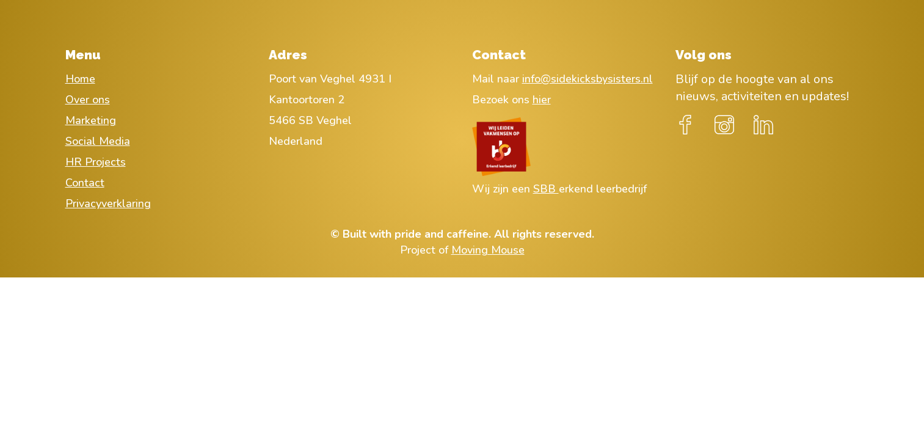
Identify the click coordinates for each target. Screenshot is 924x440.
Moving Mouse (488, 250)
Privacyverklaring (108, 203)
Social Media (97, 141)
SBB (546, 189)
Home (80, 79)
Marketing (90, 120)
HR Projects (95, 162)
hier (542, 99)
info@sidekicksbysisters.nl (587, 79)
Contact (84, 182)
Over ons (87, 99)
